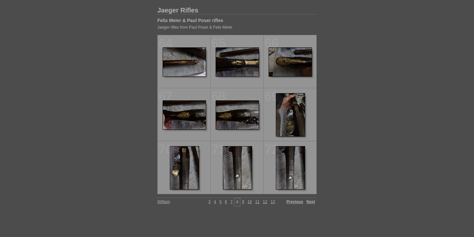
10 (250, 201)
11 (257, 201)
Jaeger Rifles (177, 10)
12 (265, 201)
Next (310, 201)
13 (273, 201)
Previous (294, 201)
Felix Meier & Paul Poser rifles (190, 20)
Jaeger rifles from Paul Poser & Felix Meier (194, 27)
